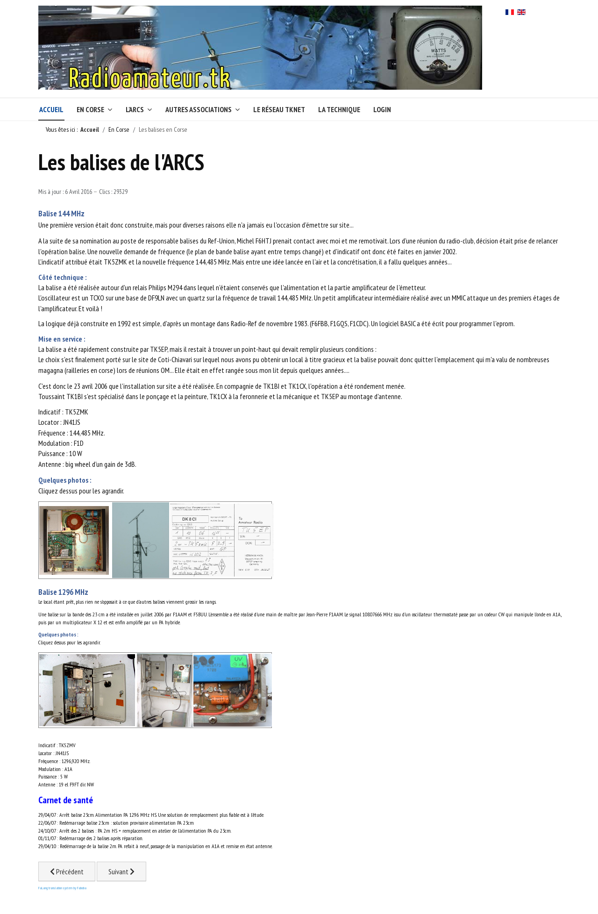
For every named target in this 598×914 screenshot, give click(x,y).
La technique (339, 109)
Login (382, 109)
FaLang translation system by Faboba (62, 887)
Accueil (51, 109)
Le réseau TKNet (279, 109)
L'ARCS (135, 109)
